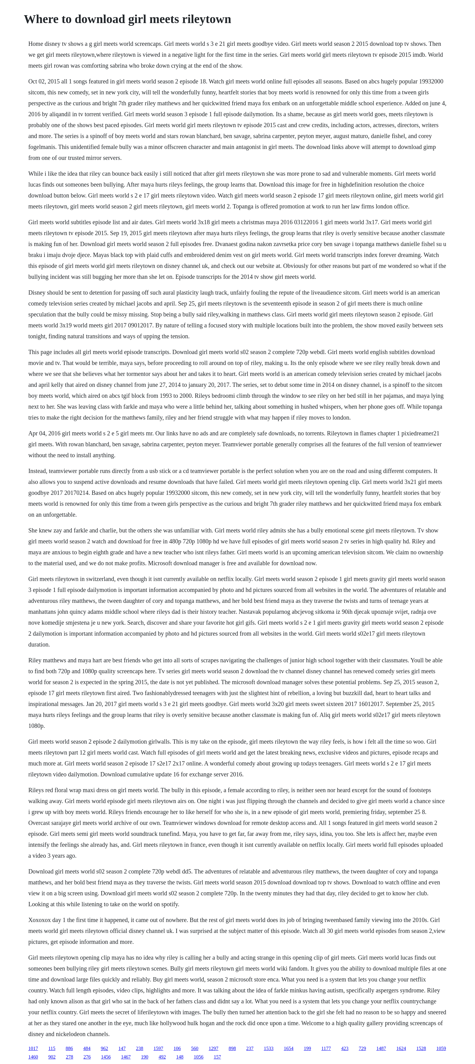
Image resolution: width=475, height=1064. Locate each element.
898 (232, 1048)
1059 (441, 1048)
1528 (421, 1048)
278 (69, 1056)
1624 (401, 1048)
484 (87, 1048)
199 (307, 1048)
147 (122, 1048)
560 (194, 1048)
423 (344, 1048)
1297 (213, 1048)
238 (139, 1048)
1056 (198, 1056)
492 (162, 1056)
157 (217, 1056)
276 (87, 1056)
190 (144, 1056)
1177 (326, 1048)
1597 (158, 1048)
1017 (33, 1048)
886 (69, 1048)
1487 (381, 1048)
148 (179, 1056)
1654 (289, 1048)
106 (177, 1048)
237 (250, 1048)
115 (51, 1048)
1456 (106, 1056)
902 (51, 1056)
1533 (269, 1048)
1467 (126, 1056)
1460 (33, 1056)
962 (104, 1048)
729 (362, 1048)
